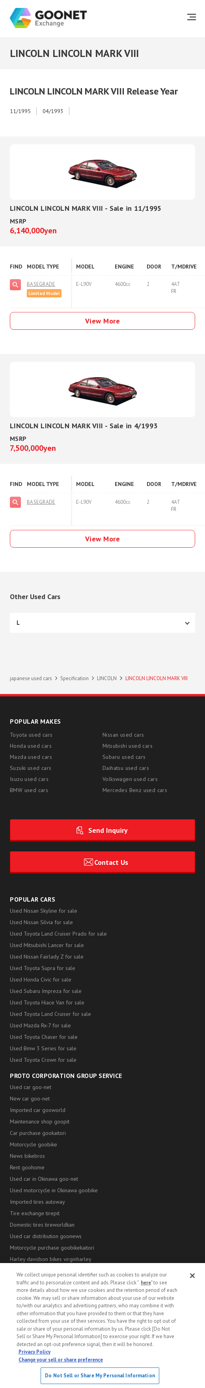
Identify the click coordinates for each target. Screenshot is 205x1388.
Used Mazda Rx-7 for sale (40, 1025)
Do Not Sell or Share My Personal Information (100, 1375)
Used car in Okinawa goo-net (44, 1178)
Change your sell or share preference (61, 1359)
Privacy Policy (34, 1351)
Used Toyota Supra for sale (42, 968)
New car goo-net (30, 1098)
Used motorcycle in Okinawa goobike (54, 1190)
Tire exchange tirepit (35, 1213)
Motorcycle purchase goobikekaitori (52, 1247)
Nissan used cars (123, 734)
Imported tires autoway (37, 1201)
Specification (74, 678)
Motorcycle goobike (33, 1144)
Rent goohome (27, 1167)
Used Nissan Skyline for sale (43, 910)
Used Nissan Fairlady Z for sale (47, 956)
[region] (102, 1325)
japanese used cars (31, 678)
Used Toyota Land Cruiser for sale (50, 1013)
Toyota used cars (31, 734)
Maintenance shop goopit (39, 1121)
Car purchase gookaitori (38, 1132)
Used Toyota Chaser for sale (44, 1036)
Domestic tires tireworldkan (42, 1224)
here (146, 1282)
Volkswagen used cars (130, 779)
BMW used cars (29, 790)
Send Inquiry (108, 830)
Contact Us (111, 862)
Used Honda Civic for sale (40, 979)
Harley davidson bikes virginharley (50, 1259)
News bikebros (27, 1155)
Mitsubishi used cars (127, 745)
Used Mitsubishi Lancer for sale (47, 945)
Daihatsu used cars (125, 768)
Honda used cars (31, 745)
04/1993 (53, 111)
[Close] (192, 1275)
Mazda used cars (31, 756)
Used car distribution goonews (46, 1236)
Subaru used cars (123, 756)
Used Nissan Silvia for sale (41, 922)
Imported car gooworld (37, 1110)
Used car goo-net (30, 1087)
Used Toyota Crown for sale (43, 1059)
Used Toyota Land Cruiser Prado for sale (58, 933)
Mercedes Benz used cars (134, 790)
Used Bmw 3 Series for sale (43, 1048)
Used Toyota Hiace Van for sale (47, 1002)
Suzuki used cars (30, 768)
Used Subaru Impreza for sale (46, 991)
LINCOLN (107, 678)
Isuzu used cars (29, 779)
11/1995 (20, 111)
